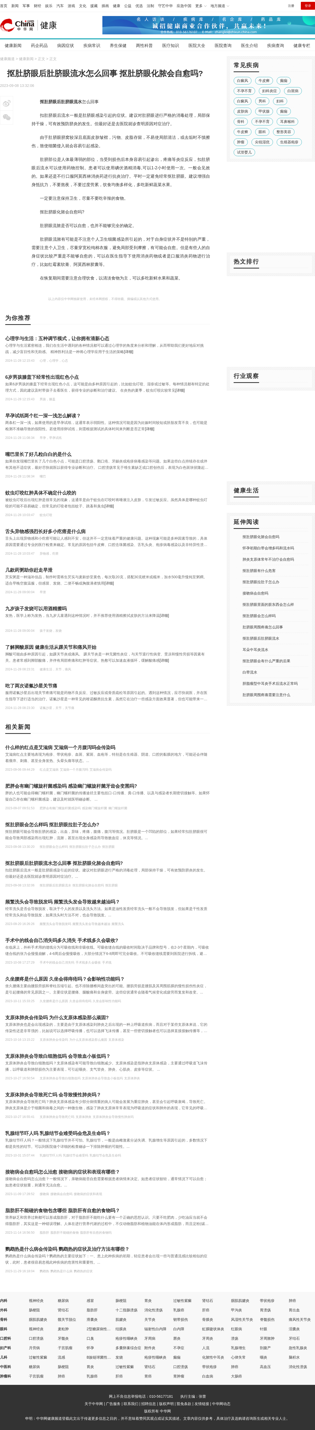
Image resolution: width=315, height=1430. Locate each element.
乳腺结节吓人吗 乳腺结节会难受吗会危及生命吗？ (58, 1133)
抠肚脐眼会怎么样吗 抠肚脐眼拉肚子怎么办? (52, 824)
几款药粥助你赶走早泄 (28, 570)
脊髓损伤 (267, 1319)
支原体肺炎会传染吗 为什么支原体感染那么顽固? (57, 1017)
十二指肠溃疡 (127, 1310)
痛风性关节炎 (300, 1319)
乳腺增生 (238, 1348)
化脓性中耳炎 (213, 1357)
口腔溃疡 (36, 1338)
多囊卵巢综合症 (128, 1348)
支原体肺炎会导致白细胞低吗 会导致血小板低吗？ (58, 1056)
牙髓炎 (63, 1338)
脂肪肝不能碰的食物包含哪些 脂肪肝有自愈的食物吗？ (62, 1210)
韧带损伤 (180, 1319)
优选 (139, 6)
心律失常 (238, 1357)
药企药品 (39, 45)
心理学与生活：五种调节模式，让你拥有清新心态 (57, 338)
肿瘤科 (5, 1376)
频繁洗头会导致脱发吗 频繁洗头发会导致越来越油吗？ (62, 902)
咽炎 (263, 1357)
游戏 (71, 6)
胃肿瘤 (178, 1376)
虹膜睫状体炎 (213, 1329)
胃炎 (148, 1300)
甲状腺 (264, 111)
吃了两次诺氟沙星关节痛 (31, 685)
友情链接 (202, 1404)
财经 (37, 6)
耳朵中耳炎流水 (255, 650)
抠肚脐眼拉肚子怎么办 (261, 582)
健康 (116, 6)
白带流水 (250, 672)
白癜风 (242, 80)
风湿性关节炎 (242, 1319)
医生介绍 (249, 45)
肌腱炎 (121, 1319)
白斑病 (292, 91)
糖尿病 (63, 1300)
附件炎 (149, 1348)
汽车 (60, 6)
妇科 (280, 101)
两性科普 (144, 45)
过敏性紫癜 (182, 1300)
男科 (262, 101)
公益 (128, 6)
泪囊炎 (294, 1329)
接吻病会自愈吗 (255, 593)
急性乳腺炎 (298, 1348)
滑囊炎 (92, 1319)
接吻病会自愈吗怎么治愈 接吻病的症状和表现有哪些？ (62, 1172)
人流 (205, 1348)
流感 (61, 1357)
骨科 (240, 121)
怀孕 (90, 1348)
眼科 (262, 132)
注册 (291, 6)
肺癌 (292, 1300)
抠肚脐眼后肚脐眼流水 (261, 638)
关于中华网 (94, 1404)
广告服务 (113, 1404)
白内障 (178, 1329)
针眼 (263, 1329)
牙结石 (294, 1338)
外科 (3, 1310)
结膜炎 (121, 1329)
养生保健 (118, 45)
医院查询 (223, 45)
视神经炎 (36, 1300)
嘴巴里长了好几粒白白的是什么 (38, 454)
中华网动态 (221, 1404)
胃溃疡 (265, 1310)
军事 (26, 6)
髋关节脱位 (67, 1319)
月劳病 (34, 1348)
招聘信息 (148, 1404)
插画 (105, 6)
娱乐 (48, 6)
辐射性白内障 (155, 1329)
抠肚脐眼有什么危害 (259, 571)
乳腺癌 (178, 1310)
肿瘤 (240, 142)
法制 (150, 6)
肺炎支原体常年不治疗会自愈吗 (268, 559)
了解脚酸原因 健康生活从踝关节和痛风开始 (50, 647)
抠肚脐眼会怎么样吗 (259, 616)
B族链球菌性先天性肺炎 (106, 1357)
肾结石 (207, 1300)
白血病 (207, 1376)
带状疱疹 (267, 1300)
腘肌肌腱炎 (240, 1300)
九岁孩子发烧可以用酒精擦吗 (36, 608)
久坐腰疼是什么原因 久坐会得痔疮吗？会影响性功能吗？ (65, 979)
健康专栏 (301, 45)
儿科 (3, 1357)
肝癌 (205, 1310)
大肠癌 (236, 1376)
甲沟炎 (236, 1310)
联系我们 (131, 1404)
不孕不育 (244, 91)
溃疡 (234, 1338)
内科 (3, 1300)
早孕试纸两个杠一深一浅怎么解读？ (43, 415)
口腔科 (5, 1338)
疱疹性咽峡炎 (127, 1338)
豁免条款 (184, 1404)
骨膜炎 (207, 1319)
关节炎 (149, 1319)
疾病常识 (91, 45)
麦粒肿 (63, 1329)
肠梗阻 (121, 1300)
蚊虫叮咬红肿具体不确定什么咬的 (40, 493)
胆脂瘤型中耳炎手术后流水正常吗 (270, 683)
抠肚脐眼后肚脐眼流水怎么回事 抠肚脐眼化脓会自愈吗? (64, 863)
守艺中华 (165, 6)
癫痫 (283, 80)
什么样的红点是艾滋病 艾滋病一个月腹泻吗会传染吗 (60, 747)
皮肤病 (242, 111)
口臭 (90, 1338)
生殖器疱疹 (289, 142)
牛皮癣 (264, 80)
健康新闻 (13, 45)
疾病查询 (275, 45)
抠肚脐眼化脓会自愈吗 (261, 537)
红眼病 (236, 1329)
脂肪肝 (92, 1310)
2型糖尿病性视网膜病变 (106, 1329)
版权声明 (166, 1404)
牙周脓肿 (267, 1338)
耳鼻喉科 (287, 121)
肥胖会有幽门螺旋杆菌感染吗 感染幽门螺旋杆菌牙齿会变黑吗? (71, 786)
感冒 (90, 1300)
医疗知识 (170, 45)
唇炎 (177, 1338)
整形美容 (283, 132)
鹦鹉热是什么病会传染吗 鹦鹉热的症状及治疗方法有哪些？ (67, 1249)
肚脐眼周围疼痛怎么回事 (263, 627)
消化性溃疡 (153, 1310)
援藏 (94, 6)
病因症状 (65, 45)
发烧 (119, 1357)
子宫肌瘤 (65, 1348)
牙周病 (149, 1338)
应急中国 (184, 6)
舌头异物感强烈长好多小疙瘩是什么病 (45, 531)
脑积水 (294, 1357)
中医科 (5, 1367)
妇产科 (5, 1348)
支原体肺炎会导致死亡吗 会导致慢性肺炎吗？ (53, 1094)
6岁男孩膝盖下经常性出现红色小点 (42, 377)
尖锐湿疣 (262, 142)
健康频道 (7, 59)
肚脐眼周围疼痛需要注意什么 (266, 695)
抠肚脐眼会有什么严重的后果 (266, 661)
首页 (3, 6)
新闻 (15, 6)
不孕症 (178, 1348)
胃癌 (148, 1376)
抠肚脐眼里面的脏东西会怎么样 (268, 604)
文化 (82, 6)
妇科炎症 (269, 91)
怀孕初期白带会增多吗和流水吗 (268, 548)
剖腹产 (265, 1348)
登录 (308, 6)
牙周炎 (207, 1338)
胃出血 (294, 1310)
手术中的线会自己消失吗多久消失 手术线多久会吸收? (61, 940)
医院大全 (196, 45)
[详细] (128, 352)
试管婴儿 (244, 152)
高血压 (265, 1367)
